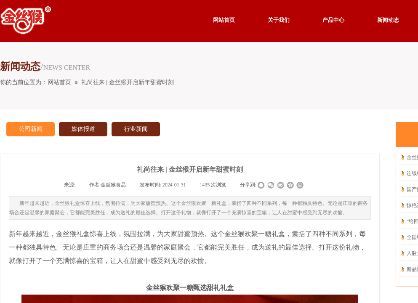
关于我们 (279, 20)
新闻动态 (388, 20)
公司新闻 (31, 129)
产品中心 (333, 20)
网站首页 (59, 82)
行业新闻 (136, 129)
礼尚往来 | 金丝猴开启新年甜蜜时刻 (127, 82)
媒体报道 (83, 129)
